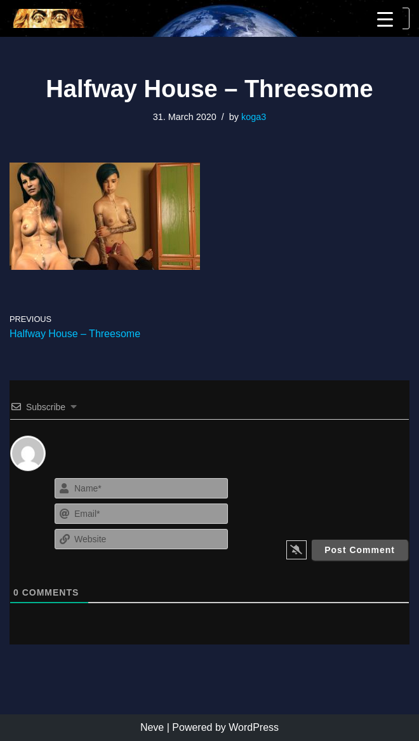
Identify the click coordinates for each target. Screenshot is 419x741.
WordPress (254, 727)
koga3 (253, 117)
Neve (152, 727)
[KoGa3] (48, 18)
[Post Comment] (360, 550)
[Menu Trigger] (385, 19)
